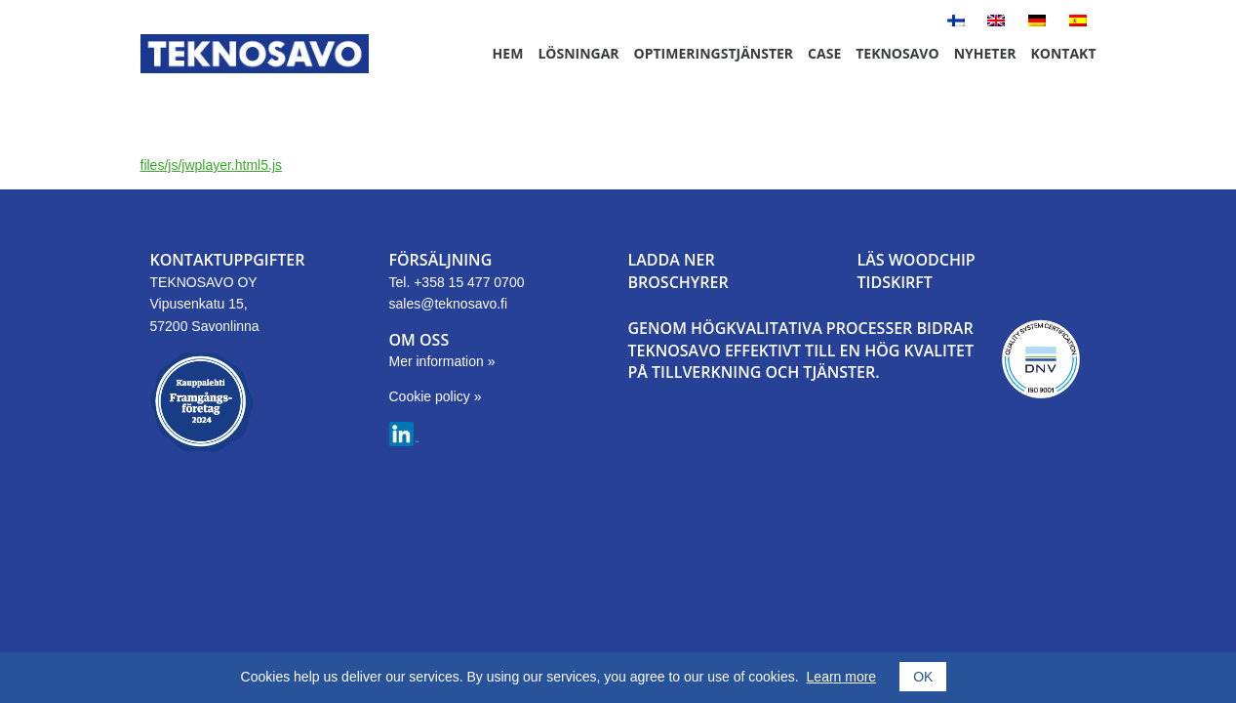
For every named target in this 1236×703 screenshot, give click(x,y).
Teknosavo (897, 53)
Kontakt (1063, 53)
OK (923, 676)
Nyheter (985, 53)
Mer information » (442, 361)
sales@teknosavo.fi (448, 303)
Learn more (842, 676)
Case (824, 53)
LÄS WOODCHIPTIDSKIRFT (916, 270)
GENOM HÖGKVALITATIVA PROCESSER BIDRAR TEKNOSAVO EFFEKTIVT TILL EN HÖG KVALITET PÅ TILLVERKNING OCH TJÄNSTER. (801, 350)
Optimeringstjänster (714, 53)
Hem (508, 53)
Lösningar (578, 53)
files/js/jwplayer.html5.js (211, 165)
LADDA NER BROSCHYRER (678, 270)
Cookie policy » (435, 396)
